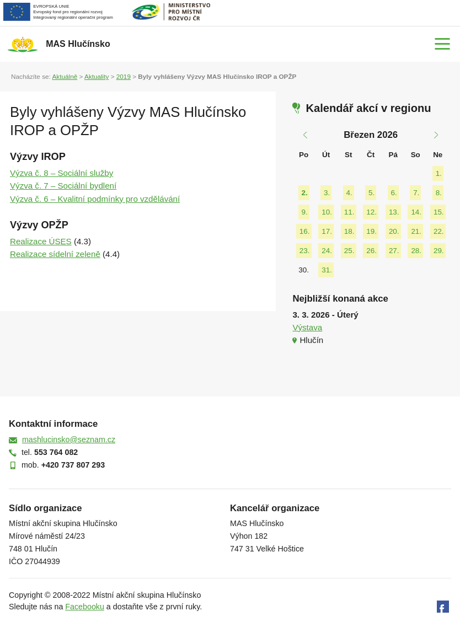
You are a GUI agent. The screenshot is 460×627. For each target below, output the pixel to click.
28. (416, 250)
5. (371, 193)
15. (439, 212)
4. (349, 193)
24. (327, 250)
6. (394, 193)
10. (327, 212)
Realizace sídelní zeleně (55, 254)
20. (394, 231)
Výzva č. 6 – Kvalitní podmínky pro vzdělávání (95, 198)
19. (371, 231)
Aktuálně (64, 76)
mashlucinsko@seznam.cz (68, 439)
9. (305, 212)
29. (439, 250)
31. (327, 270)
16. (304, 231)
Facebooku (84, 606)
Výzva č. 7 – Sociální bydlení (63, 185)
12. (371, 212)
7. (416, 193)
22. (439, 231)
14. (416, 212)
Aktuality (96, 76)
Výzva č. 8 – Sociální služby (61, 173)
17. (327, 231)
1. (439, 173)
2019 (123, 76)
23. (304, 250)
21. (416, 231)
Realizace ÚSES (41, 241)
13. (394, 212)
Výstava (307, 327)
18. (349, 231)
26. (371, 250)
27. (394, 250)
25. (349, 250)
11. (349, 212)
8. (439, 193)
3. (327, 193)
